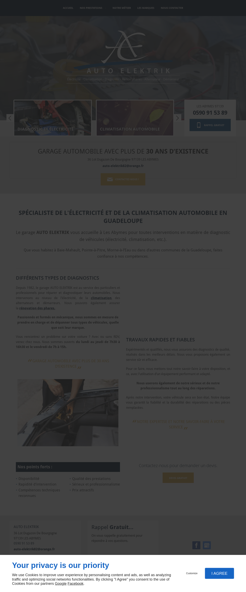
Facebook (75, 584)
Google (61, 584)
